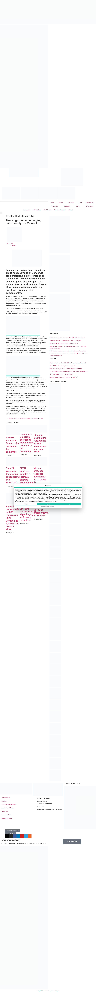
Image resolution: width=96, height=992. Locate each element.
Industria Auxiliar (25, 216)
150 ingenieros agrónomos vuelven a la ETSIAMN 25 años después (67, 337)
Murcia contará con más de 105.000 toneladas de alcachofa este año (68, 363)
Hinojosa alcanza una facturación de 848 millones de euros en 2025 (40, 444)
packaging (22, 418)
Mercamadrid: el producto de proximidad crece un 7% (64, 343)
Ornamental (54, 206)
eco (15, 418)
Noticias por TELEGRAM (43, 798)
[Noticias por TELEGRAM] (34, 799)
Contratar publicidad (7, 818)
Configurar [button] (57, 990)
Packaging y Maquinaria (32, 418)
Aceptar (70, 504)
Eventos (78, 206)
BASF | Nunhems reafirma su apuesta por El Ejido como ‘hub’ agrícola (68, 351)
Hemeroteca (27, 210)
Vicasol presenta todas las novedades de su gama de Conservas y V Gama (40, 478)
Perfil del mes (47, 210)
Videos (70, 210)
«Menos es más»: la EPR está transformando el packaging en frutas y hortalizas (28, 512)
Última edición (37, 210)
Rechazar (48, 504)
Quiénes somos (6, 797)
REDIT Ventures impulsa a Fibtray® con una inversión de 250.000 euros (26, 478)
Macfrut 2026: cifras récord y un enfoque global (62, 366)
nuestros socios (38, 489)
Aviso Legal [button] (38, 990)
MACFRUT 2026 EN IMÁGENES (58, 381)
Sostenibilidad (90, 202)
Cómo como (89, 206)
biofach (11, 418)
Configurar (26, 504)
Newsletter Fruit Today (8, 808)
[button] (24, 201)
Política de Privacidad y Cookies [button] (47, 990)
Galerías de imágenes (60, 210)
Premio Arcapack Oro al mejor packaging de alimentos (12, 444)
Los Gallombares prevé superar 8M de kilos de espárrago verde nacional (69, 371)
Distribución (67, 206)
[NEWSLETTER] (34, 807)
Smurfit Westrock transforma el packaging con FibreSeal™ (13, 475)
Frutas (52, 202)
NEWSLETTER (40, 806)
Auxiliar (80, 202)
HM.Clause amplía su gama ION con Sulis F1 (61, 374)
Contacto (4, 801)
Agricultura (71, 202)
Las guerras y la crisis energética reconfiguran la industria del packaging (26, 443)
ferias (17, 418)
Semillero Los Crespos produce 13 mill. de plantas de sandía (66, 368)
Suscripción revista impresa (9, 804)
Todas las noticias (6, 815)
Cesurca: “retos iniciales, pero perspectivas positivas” (64, 377)
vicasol (41, 418)
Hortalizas (61, 202)
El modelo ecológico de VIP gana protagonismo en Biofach (41, 510)
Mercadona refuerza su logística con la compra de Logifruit (65, 340)
